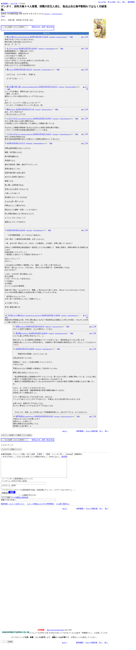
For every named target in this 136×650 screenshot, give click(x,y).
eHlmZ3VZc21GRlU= (46, 109)
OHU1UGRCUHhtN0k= (70, 87)
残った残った (18, 37)
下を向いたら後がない (24, 315)
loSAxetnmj (37, 109)
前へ (124, 2)
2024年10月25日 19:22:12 (48, 87)
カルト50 (13, 3)
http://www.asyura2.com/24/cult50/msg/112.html (11, 12)
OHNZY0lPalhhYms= (72, 315)
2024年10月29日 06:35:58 (43, 416)
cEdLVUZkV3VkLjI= (57, 326)
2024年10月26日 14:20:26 (16, 230)
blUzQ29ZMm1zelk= (38, 230)
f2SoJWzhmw (56, 118)
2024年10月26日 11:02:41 (42, 134)
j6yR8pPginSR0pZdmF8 (57, 13)
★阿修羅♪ (4, 3)
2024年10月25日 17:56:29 (39, 37)
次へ (119, 2)
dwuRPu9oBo (52, 37)
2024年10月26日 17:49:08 (50, 315)
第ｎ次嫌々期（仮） (22, 87)
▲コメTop (102, 2)
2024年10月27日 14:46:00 (25, 349)
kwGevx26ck (57, 416)
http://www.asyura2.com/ (55, 634)
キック (12, 48)
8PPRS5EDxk (29, 143)
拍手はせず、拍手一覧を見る (43, 27)
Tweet (3, 16)
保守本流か (25, 416)
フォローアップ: (7, 445)
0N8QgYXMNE (36, 69)
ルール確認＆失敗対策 (19, 501)
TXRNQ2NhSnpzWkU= (65, 118)
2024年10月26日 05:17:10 (25, 109)
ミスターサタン (20, 118)
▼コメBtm (112, 2)
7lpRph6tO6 (51, 333)
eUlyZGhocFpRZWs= (46, 69)
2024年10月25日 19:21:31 (23, 69)
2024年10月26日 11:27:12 (16, 143)
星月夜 (22, 333)
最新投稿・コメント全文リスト (13, 508)
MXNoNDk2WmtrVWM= (60, 333)
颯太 (11, 109)
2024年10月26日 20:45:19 (35, 326)
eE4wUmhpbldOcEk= (50, 48)
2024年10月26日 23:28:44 (38, 333)
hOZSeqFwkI (29, 230)
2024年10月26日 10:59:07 (42, 118)
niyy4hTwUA (61, 87)
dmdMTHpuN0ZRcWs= (38, 143)
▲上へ (64, 431)
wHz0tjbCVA (41, 48)
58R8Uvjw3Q (48, 326)
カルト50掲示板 (92, 431)
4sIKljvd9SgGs (47, 13)
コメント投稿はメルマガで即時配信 (40, 508)
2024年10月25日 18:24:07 (28, 48)
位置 (20, 326)
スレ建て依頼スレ (63, 508)
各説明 (64, 456)
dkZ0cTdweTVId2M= (61, 37)
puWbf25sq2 (64, 315)
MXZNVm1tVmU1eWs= (66, 416)
